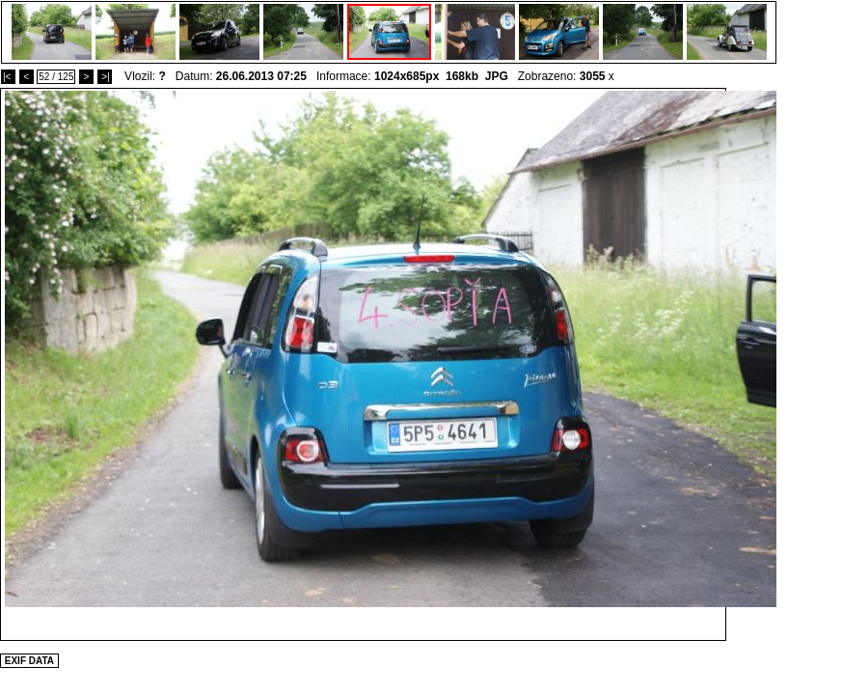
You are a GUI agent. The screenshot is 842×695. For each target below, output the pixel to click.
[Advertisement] (541, 426)
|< (8, 76)
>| (104, 76)
